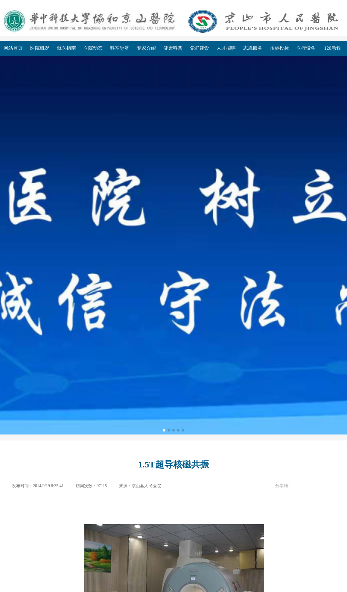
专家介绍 (146, 48)
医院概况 (39, 48)
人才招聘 (226, 48)
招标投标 (279, 48)
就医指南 (66, 48)
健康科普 (172, 48)
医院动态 (93, 48)
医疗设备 (306, 48)
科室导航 (119, 48)
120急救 (332, 48)
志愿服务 (252, 48)
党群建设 (199, 48)
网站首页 (13, 48)
